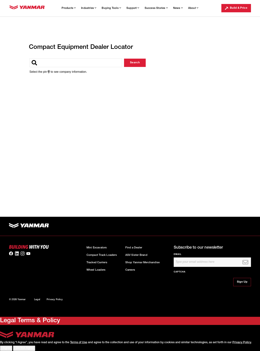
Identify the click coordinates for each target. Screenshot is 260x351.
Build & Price (236, 8)
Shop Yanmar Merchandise (142, 262)
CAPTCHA (179, 272)
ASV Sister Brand (136, 255)
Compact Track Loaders (101, 255)
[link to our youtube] (28, 253)
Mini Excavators (96, 247)
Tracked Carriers (96, 262)
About (193, 8)
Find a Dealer (133, 247)
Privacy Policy (55, 300)
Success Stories (156, 8)
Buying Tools (111, 8)
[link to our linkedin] (17, 253)
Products (69, 8)
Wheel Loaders (96, 270)
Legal (37, 300)
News (178, 8)
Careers (130, 270)
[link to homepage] (27, 8)
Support (132, 8)
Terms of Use (78, 342)
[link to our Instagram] (23, 253)
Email (177, 254)
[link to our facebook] (11, 253)
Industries (88, 8)
